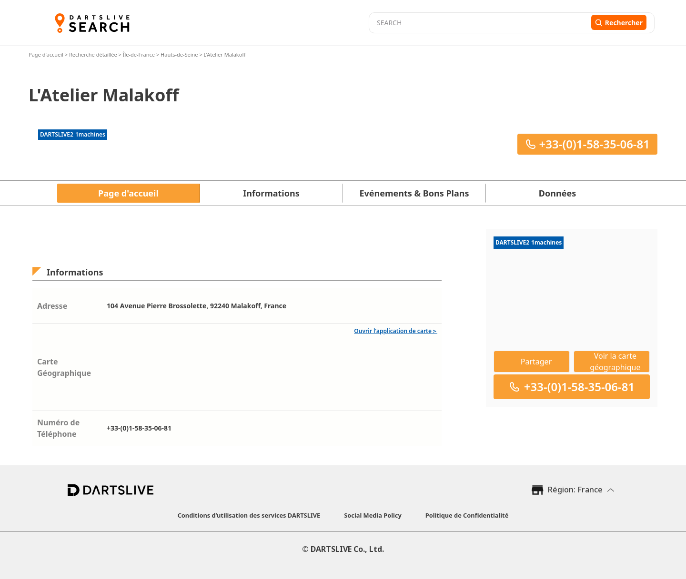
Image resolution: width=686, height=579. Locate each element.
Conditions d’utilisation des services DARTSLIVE (249, 515)
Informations (271, 193)
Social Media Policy (372, 515)
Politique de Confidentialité (467, 515)
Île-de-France (139, 54)
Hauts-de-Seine (179, 54)
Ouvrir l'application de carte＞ (395, 331)
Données (557, 193)
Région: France (575, 489)
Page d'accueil (47, 54)
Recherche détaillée (94, 54)
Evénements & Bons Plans (414, 193)
